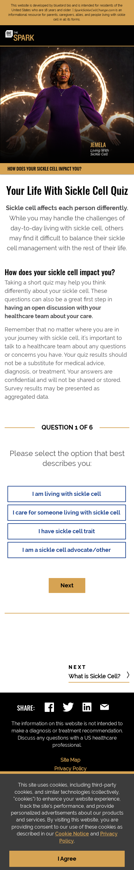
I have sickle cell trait (66, 531)
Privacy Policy (70, 769)
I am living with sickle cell (66, 494)
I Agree (67, 858)
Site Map (70, 760)
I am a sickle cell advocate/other (66, 550)
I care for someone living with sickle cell (66, 512)
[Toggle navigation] (124, 36)
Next (67, 585)
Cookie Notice (72, 834)
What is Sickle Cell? (95, 676)
